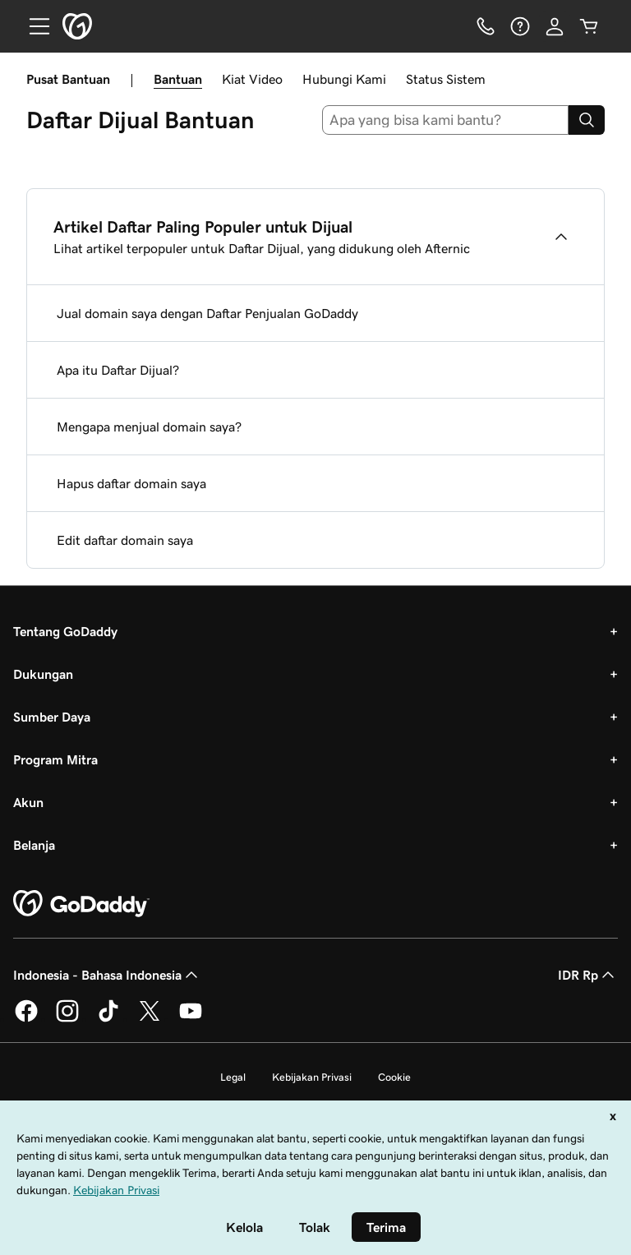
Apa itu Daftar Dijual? (118, 369)
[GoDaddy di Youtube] (190, 1019)
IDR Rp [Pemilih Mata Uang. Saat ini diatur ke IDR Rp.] (588, 975)
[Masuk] (554, 26)
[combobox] (445, 120)
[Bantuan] (520, 26)
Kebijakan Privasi (312, 1077)
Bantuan (178, 78)
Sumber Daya (51, 716)
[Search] (587, 120)
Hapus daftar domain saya (131, 483)
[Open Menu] (32, 26)
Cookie (394, 1077)
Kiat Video (252, 78)
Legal (233, 1077)
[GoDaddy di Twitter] (149, 1019)
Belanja (34, 844)
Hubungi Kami (344, 78)
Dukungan (43, 674)
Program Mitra (55, 759)
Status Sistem (446, 78)
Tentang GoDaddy (65, 631)
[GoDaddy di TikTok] (108, 1019)
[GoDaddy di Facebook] (26, 1019)
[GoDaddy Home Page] (81, 904)
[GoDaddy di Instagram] (67, 1019)
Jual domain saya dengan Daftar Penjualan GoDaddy (207, 313)
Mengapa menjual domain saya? (149, 426)
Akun (28, 802)
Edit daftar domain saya (125, 540)
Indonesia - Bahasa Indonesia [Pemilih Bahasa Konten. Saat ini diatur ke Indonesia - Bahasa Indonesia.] (107, 975)
